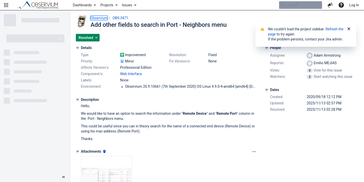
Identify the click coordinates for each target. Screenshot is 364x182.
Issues (127, 5)
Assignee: (277, 55)
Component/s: (92, 74)
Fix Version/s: (180, 61)
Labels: (86, 80)
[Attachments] (77, 151)
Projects (106, 5)
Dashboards (82, 5)
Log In (354, 5)
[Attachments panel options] (254, 152)
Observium (98, 18)
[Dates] (266, 90)
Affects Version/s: (95, 67)
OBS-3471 (120, 18)
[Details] (77, 48)
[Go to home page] (40, 5)
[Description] (77, 99)
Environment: (91, 86)
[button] (6, 5)
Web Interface (131, 74)
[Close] (348, 29)
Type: (85, 55)
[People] (266, 48)
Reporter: (277, 63)
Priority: (87, 61)
